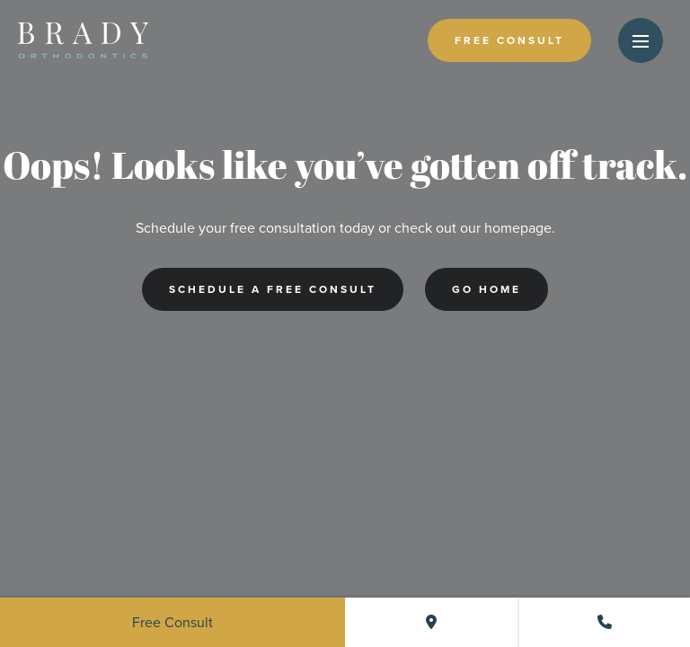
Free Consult (509, 40)
